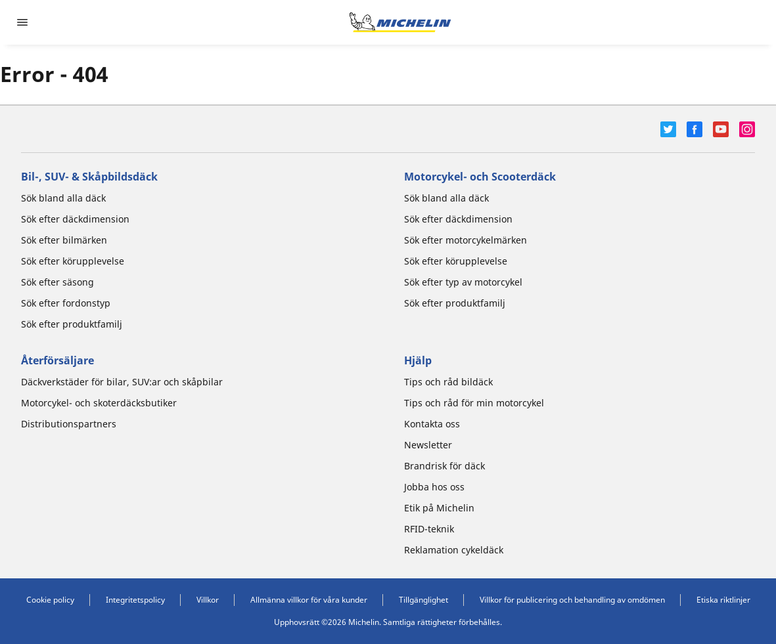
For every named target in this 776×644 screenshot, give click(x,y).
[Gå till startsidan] (400, 22)
